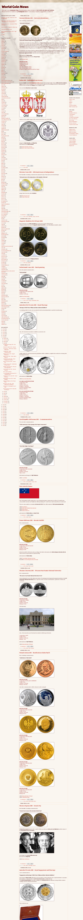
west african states (4, 318)
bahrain (2, 58)
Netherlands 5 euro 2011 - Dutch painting (32, 267)
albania (2, 39)
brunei (2, 84)
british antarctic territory (6, 80)
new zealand (3, 214)
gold (32, 566)
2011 (24, 75)
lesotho (2, 177)
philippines (3, 233)
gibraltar (3, 142)
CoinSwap (71, 115)
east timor (3, 121)
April (5, 343)
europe (26, 75)
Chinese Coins (72, 99)
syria (2, 285)
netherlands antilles (5, 211)
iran (2, 156)
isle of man (3, 159)
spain (2, 276)
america (27, 865)
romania (2, 240)
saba (2, 244)
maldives (29, 262)
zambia (2, 322)
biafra (2, 70)
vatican (2, 314)
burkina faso (3, 87)
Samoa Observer (25, 510)
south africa (3, 269)
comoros (3, 103)
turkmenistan (3, 300)
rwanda (2, 243)
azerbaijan (3, 55)
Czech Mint (24, 477)
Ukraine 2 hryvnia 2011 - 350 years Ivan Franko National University (40, 570)
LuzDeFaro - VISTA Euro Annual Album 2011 (9, 349)
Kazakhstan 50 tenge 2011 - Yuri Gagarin (9, 345)
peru (2, 231)
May (4, 391)
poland (32, 801)
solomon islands (4, 265)
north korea (3, 220)
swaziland (3, 280)
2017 (3, 412)
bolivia (2, 74)
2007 (4, 330)
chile (2, 99)
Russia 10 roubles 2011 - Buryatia (9, 347)
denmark (3, 115)
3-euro (26, 216)
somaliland (3, 268)
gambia (2, 137)
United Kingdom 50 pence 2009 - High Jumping (8, 32)
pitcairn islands (4, 234)
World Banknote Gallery (73, 133)
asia (26, 262)
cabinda (2, 90)
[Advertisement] (43, 157)
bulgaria (2, 86)
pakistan (2, 225)
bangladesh (3, 60)
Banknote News (72, 129)
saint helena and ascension (6, 246)
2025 (4, 425)
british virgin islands (5, 83)
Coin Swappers (72, 114)
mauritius (3, 193)
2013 (4, 406)
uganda (2, 302)
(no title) (3, 34)
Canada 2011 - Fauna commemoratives (7, 352)
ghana (2, 141)
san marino (3, 249)
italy (2, 161)
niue (2, 218)
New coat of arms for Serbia (28, 148)
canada (2, 93)
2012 (3, 404)
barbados (3, 61)
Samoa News (25, 509)
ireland (2, 157)
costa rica (3, 106)
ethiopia (2, 128)
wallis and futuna (4, 317)
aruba (2, 49)
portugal (3, 237)
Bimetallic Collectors (73, 112)
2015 (4, 409)
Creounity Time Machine (74, 117)
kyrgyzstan (3, 173)
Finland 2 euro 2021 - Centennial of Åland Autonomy (9, 24)
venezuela (3, 315)
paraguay (3, 230)
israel (2, 160)
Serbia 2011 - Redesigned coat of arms (31, 80)
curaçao (2, 111)
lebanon (2, 176)
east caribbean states (5, 119)
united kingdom (4, 306)
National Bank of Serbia (27, 146)
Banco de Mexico (25, 859)
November (6, 401)
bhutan (2, 68)
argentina (3, 47)
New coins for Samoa (25, 486)
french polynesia (4, 135)
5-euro (26, 300)
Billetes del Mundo (72, 132)
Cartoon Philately (72, 139)
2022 (4, 420)
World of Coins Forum (73, 124)
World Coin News (15, 6)
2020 (4, 417)
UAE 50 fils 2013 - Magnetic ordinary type (9, 27)
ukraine (32, 648)
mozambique (3, 201)
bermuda (3, 67)
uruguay (3, 308)
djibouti (2, 116)
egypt (2, 124)
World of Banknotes (73, 135)
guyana (2, 148)
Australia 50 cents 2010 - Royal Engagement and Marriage (37, 870)
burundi (2, 89)
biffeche (2, 71)
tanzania (3, 289)
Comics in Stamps (72, 141)
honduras (3, 150)
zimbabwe (3, 324)
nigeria (2, 217)
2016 (4, 411)
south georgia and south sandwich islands (8, 271)
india (2, 153)
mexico (34, 865)
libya (2, 180)
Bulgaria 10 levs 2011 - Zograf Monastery (9, 354)
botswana (3, 77)
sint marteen (3, 260)
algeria (2, 42)
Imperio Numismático (73, 121)
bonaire (2, 76)
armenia (2, 48)
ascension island (4, 51)
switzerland (3, 283)
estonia (2, 125)
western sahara (4, 319)
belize (2, 65)
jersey (2, 166)
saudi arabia (3, 252)
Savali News (24, 506)
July (4, 394)
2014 (4, 407)
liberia (2, 179)
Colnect (70, 100)
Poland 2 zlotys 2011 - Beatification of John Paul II (34, 653)
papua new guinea (4, 228)
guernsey (3, 147)
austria (2, 54)
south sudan (3, 274)
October (5, 399)
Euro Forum (71, 120)
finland (2, 132)
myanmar (3, 202)
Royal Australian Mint (26, 378)
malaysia (2, 188)
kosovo (2, 170)
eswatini (2, 126)
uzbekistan (3, 311)
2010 (24, 414)
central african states (5, 97)
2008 (24, 262)
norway (30, 75)
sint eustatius (3, 259)
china (2, 100)
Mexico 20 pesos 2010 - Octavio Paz (30, 806)
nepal (2, 208)
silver (38, 300)
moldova (3, 196)
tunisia (2, 298)
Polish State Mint (25, 797)
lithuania (3, 182)
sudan (2, 279)
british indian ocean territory (6, 81)
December (6, 402)
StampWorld (71, 145)
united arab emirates (5, 305)
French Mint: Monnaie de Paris (28, 558)
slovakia (2, 262)
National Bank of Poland (27, 796)
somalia (2, 266)
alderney (3, 41)
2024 (4, 423)
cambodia (3, 92)
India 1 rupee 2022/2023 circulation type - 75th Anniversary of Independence (9, 21)
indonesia (3, 154)
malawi (2, 186)
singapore (3, 257)
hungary (3, 151)
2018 (4, 414)
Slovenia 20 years (26, 195)
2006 (4, 328)
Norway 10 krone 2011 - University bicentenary (33, 18)
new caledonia (4, 212)
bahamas (3, 57)
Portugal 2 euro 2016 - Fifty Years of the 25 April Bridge (9, 18)
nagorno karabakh (4, 204)
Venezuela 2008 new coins (6, 29)
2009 (4, 333)
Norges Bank (25, 59)
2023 (4, 422)
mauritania (3, 192)
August (5, 396)
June (5, 393)
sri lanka (2, 277)
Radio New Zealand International (29, 508)
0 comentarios (23, 73)
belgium (2, 64)
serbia (26, 167)
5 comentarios (23, 165)
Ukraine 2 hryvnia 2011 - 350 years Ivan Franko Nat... (9, 367)
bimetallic (30, 216)
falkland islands (4, 129)
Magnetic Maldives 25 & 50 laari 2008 (31, 221)
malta (2, 190)
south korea (3, 273)
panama (2, 227)
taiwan (2, 286)
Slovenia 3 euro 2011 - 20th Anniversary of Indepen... (8, 384)
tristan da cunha (4, 296)
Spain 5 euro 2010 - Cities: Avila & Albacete (9, 357)
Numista (70, 102)
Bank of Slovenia (25, 197)
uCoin (70, 103)
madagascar (3, 185)
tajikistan (3, 287)
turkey (2, 299)
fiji (1, 131)
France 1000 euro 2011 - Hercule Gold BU (31, 520)
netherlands (34, 300)
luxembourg (3, 183)
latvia (2, 174)
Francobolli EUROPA (73, 144)
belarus (2, 63)
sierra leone (3, 256)
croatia (2, 108)
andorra (2, 44)
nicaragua (3, 215)
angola (2, 45)
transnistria (3, 295)
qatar (2, 238)
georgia (2, 138)
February (5, 339)
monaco (2, 198)
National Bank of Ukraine (27, 644)
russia (2, 241)
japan (2, 164)
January (5, 338)
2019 (4, 415)
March (5, 341)
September (6, 398)
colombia (3, 102)
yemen (2, 321)
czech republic (28, 481)
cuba (2, 109)
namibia (2, 205)
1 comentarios (23, 564)
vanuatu (2, 312)
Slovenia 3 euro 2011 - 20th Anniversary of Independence (36, 172)
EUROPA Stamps (72, 142)
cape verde (3, 95)
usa (2, 309)
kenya (2, 169)
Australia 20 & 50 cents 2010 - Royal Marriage (33, 305)
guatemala (3, 145)
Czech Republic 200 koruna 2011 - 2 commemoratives (35, 419)
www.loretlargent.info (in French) (31, 559)
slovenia (37, 216)
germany (3, 140)
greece (2, 144)
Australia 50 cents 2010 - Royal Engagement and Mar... (9, 359)
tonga (2, 293)
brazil (2, 78)
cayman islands (4, 96)
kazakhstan (3, 167)
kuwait (2, 172)
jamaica (2, 163)
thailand (2, 290)
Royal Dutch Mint (25, 296)
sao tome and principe (5, 250)
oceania (26, 517)
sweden (2, 282)
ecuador (3, 122)
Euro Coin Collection (73, 118)
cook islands (3, 105)
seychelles (3, 254)
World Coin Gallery (72, 105)
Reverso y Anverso (72, 123)
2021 (3, 419)
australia (27, 414)
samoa (30, 517)
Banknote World (72, 130)
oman (2, 224)
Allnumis (70, 111)
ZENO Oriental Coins (73, 106)
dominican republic (5, 118)
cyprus (2, 112)
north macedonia (4, 221)
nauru (2, 206)
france (30, 566)
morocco (3, 199)
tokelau (2, 292)
